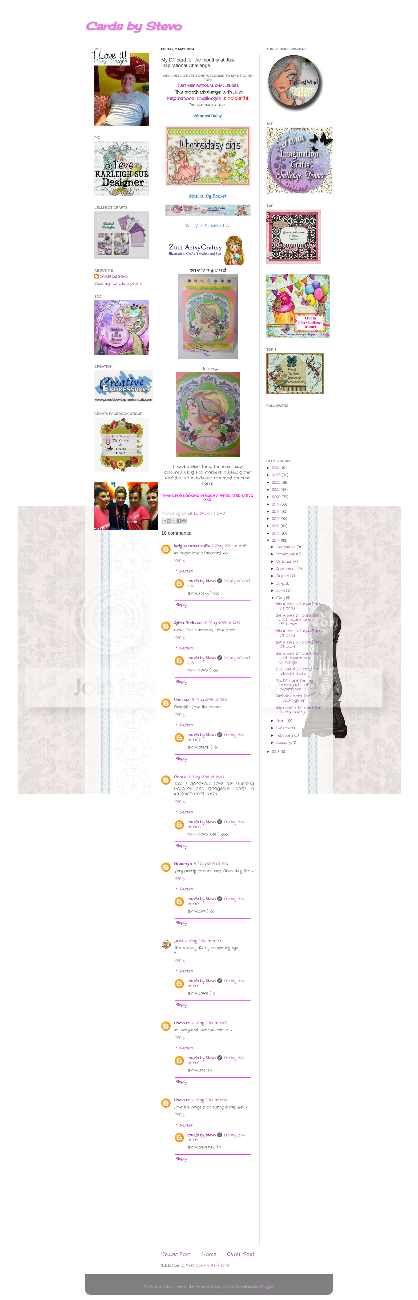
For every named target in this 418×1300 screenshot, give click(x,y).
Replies (186, 571)
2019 (276, 504)
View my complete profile (118, 283)
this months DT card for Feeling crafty (298, 709)
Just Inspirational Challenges (205, 95)
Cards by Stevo (133, 26)
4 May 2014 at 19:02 (210, 1023)
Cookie (180, 777)
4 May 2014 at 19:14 (209, 1100)
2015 (276, 533)
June (281, 590)
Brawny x (183, 863)
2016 (276, 526)
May (281, 597)
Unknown (182, 699)
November (286, 554)
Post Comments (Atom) (207, 1265)
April (281, 720)
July (280, 583)
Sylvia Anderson (188, 623)
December (286, 547)
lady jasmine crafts (192, 546)
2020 (277, 497)
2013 (276, 751)
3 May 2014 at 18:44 (206, 777)
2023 (277, 475)
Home (209, 1254)
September (287, 568)
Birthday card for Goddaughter (292, 698)
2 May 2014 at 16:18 (228, 546)
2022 (277, 482)
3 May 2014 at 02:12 (210, 699)
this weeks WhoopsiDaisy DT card (298, 606)
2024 (277, 468)
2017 (276, 518)
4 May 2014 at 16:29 (203, 941)
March (283, 728)
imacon (227, 1286)
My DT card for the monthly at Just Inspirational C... (294, 685)
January (284, 742)
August (283, 576)
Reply (179, 560)
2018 (276, 511)
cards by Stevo (201, 581)
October (284, 561)
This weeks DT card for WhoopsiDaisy (297, 671)
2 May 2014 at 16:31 (222, 623)
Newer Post (176, 1254)
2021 (276, 489)
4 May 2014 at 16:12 (211, 863)
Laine (178, 941)
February (285, 735)
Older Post (240, 1254)
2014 (276, 540)
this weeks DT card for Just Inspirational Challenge (297, 620)
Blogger (267, 1286)
